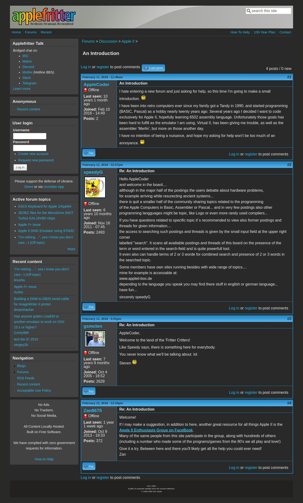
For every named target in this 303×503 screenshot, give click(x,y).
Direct (28, 187)
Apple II (127, 41)
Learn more (22, 89)
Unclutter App (54, 187)
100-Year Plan (264, 32)
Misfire (27, 72)
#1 (289, 77)
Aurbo (18, 292)
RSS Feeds (26, 378)
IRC (25, 56)
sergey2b (21, 345)
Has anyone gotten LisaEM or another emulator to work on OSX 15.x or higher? (39, 321)
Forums (31, 32)
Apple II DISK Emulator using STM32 (46, 231)
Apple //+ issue (29, 225)
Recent (46, 32)
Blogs (21, 366)
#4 (289, 403)
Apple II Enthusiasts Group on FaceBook (156, 430)
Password (22, 142)
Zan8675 (93, 410)
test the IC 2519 (26, 339)
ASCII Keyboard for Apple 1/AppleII (44, 206)
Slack (26, 78)
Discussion (108, 41)
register (103, 67)
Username (22, 130)
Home (16, 32)
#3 (289, 319)
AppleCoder (96, 84)
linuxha (19, 280)
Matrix (27, 61)
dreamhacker (24, 310)
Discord (28, 67)
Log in (86, 67)
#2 (289, 165)
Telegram (29, 83)
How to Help (44, 459)
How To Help (240, 32)
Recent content (28, 109)
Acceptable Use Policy (34, 390)
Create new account (33, 154)
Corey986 (21, 333)
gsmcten (93, 326)
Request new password (36, 160)
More (71, 249)
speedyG (93, 172)
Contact (285, 32)
